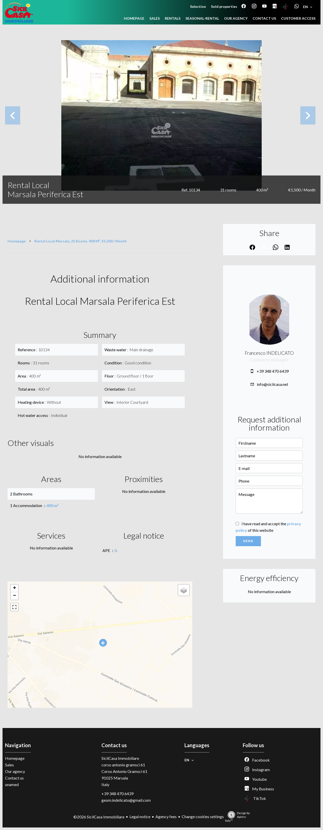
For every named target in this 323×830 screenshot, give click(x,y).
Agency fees (166, 816)
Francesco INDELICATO (269, 353)
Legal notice (139, 816)
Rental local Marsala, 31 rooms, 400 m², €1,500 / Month (80, 241)
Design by (237, 816)
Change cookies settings (203, 816)
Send (248, 541)
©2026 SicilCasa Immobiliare (98, 816)
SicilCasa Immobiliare (120, 758)
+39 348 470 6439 (273, 371)
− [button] (14, 596)
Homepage (17, 241)
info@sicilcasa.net (272, 384)
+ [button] (14, 588)
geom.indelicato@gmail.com (126, 800)
